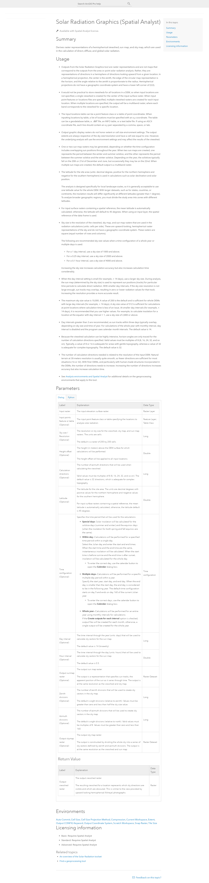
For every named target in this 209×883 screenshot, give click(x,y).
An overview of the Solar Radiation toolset (81, 856)
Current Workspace (136, 819)
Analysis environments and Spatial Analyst (87, 376)
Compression (118, 819)
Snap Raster (141, 823)
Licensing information (177, 46)
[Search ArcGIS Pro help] (101, 3)
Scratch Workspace (123, 823)
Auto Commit (63, 819)
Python (71, 397)
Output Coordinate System (98, 823)
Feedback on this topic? (148, 877)
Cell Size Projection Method (95, 819)
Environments (173, 41)
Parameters (171, 37)
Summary (171, 28)
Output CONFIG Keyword (69, 823)
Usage (169, 32)
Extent (151, 819)
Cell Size (75, 819)
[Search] (129, 3)
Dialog (61, 397)
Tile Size (152, 823)
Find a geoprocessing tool (73, 861)
